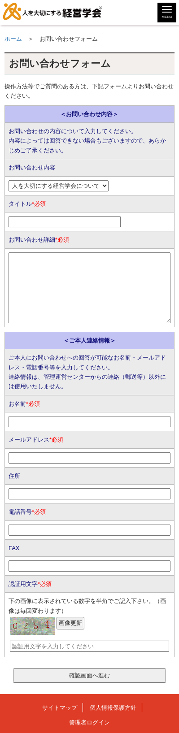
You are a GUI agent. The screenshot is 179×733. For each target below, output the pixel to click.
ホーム (13, 38)
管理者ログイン (89, 722)
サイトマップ (59, 707)
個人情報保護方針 (113, 707)
